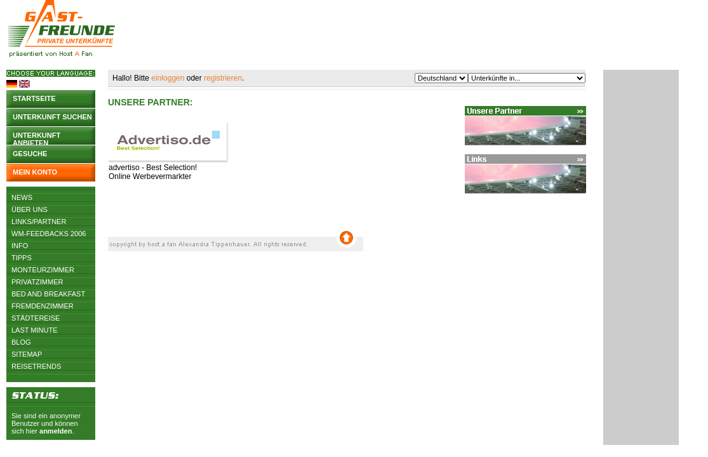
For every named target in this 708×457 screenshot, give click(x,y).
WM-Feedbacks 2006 (48, 233)
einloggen (167, 78)
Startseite (34, 98)
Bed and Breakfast (48, 294)
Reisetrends (36, 366)
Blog (21, 342)
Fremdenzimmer (42, 306)
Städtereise (35, 318)
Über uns (29, 209)
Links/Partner (38, 221)
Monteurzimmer (42, 270)
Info (19, 245)
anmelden (55, 431)
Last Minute (34, 330)
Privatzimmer (37, 282)
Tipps (21, 258)
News (21, 197)
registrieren (223, 78)
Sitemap (26, 354)
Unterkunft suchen (52, 117)
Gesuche (30, 153)
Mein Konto (35, 172)
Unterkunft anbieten (36, 138)
